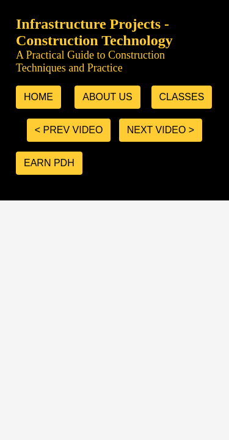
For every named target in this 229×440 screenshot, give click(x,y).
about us (107, 97)
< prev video (69, 130)
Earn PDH (49, 163)
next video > (160, 130)
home (38, 97)
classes (182, 97)
